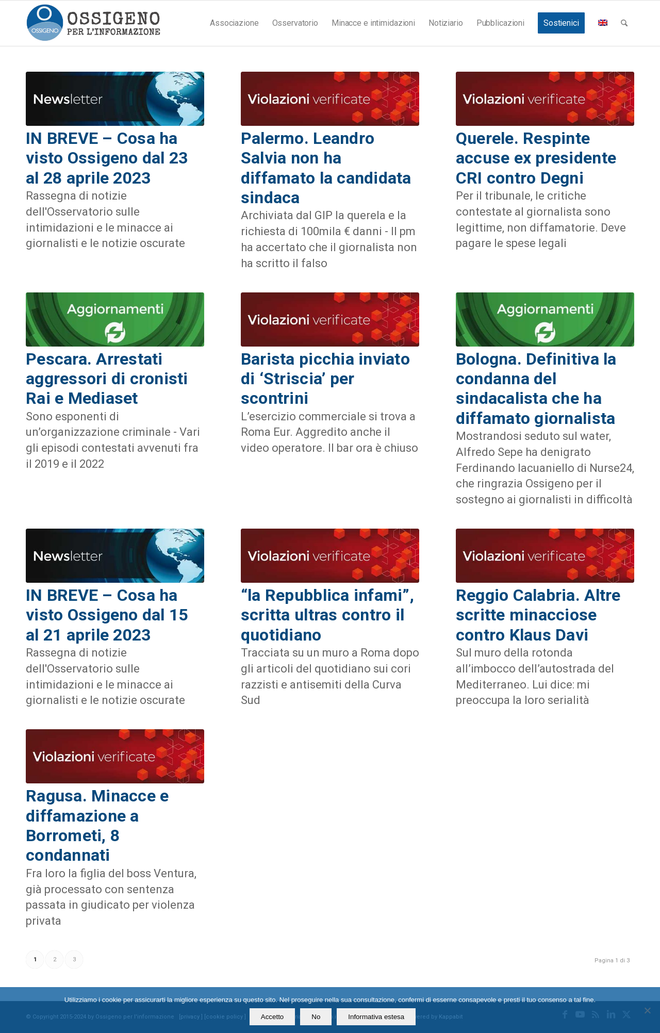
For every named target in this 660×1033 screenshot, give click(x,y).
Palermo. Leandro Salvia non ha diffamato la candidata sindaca (326, 167)
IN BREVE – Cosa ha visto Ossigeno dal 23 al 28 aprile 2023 (107, 158)
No (315, 1017)
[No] (647, 1010)
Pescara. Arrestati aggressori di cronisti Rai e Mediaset (107, 378)
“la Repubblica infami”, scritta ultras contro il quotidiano (327, 615)
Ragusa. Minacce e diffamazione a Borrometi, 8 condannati (97, 825)
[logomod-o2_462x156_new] (93, 23)
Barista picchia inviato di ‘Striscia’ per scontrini (325, 378)
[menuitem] (234, 23)
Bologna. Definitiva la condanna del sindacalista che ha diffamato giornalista (536, 388)
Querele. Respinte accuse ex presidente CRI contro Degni (536, 158)
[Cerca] (624, 23)
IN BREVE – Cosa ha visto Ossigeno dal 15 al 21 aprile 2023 (107, 615)
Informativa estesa (376, 1017)
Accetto (272, 1017)
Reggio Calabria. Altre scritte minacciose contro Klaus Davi (538, 615)
